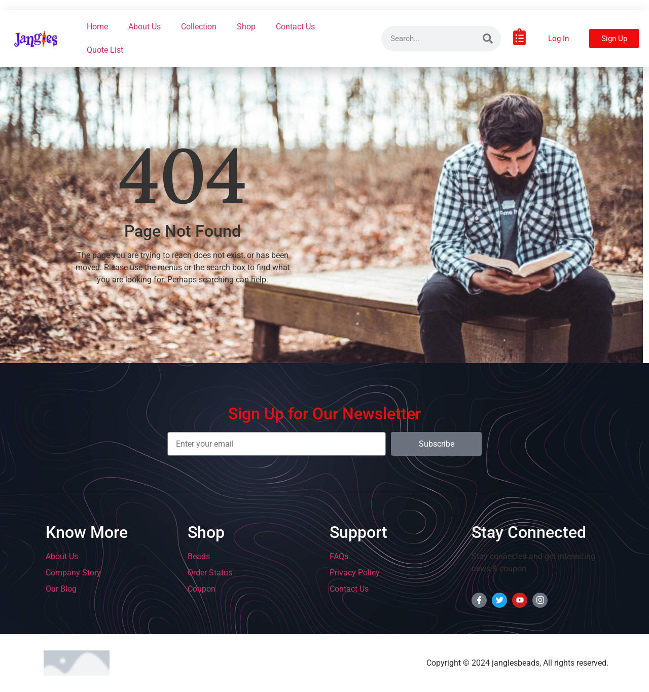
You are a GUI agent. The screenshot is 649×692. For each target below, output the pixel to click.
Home (97, 26)
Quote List (105, 50)
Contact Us (295, 26)
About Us (144, 26)
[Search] (487, 38)
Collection (199, 26)
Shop (246, 26)
